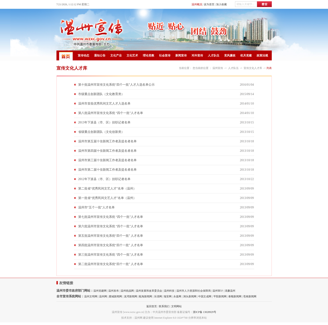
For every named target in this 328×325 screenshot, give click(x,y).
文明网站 (176, 306)
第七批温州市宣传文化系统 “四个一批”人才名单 (110, 216)
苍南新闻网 (249, 296)
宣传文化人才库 (253, 68)
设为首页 (209, 4)
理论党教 (148, 55)
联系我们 (164, 306)
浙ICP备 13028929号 (204, 312)
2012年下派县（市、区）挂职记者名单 (104, 179)
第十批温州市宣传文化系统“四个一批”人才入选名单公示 (116, 84)
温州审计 (217, 290)
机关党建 (246, 55)
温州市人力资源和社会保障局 (193, 290)
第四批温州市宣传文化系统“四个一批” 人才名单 (110, 245)
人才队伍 (213, 55)
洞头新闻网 (189, 296)
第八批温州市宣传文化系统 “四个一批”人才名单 (110, 113)
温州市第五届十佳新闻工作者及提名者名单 (107, 141)
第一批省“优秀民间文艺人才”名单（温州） (107, 198)
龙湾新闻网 (130, 296)
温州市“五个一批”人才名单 (96, 207)
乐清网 (158, 296)
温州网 (103, 296)
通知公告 (99, 55)
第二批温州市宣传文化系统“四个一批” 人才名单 (110, 264)
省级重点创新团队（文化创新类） (101, 132)
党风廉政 (230, 55)
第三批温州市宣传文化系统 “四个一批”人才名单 (110, 254)
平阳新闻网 (220, 296)
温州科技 (169, 290)
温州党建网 (100, 290)
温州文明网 (90, 296)
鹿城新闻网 (115, 296)
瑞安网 (168, 296)
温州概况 (197, 4)
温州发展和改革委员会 (149, 290)
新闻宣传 (181, 55)
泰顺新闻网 (234, 296)
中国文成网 (204, 296)
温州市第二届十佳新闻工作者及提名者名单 (107, 169)
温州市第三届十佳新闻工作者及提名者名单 (107, 160)
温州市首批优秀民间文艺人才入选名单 (104, 103)
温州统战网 (127, 290)
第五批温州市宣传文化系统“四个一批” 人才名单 (110, 235)
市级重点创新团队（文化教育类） (101, 94)
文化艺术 (132, 55)
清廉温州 (230, 290)
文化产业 (116, 55)
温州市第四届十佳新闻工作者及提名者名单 (107, 150)
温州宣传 (217, 68)
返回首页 (151, 306)
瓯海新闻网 (145, 296)
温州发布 (113, 290)
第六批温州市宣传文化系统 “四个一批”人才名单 (110, 226)
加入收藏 (221, 4)
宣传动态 (83, 55)
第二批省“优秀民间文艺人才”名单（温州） (107, 188)
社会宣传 (164, 55)
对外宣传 (197, 55)
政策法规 (262, 55)
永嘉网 (177, 296)
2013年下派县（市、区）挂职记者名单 (104, 122)
